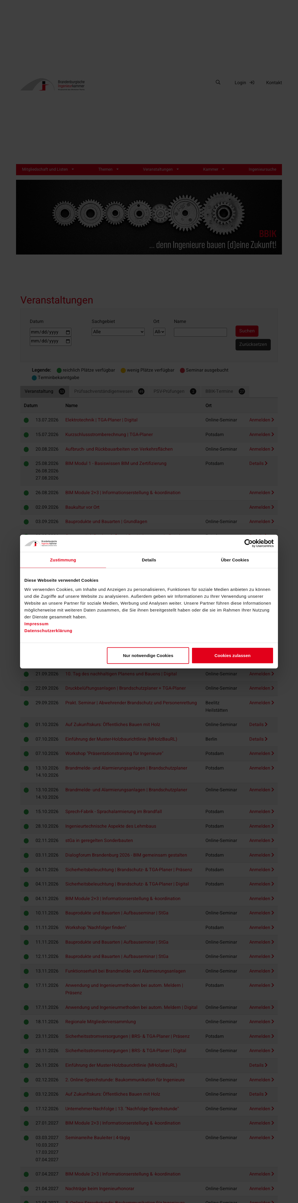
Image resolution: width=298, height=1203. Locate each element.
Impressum (36, 623)
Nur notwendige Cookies (148, 655)
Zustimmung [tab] (63, 559)
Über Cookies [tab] (235, 559)
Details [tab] (149, 559)
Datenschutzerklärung (48, 630)
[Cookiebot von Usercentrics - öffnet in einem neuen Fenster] (248, 543)
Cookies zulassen (233, 655)
